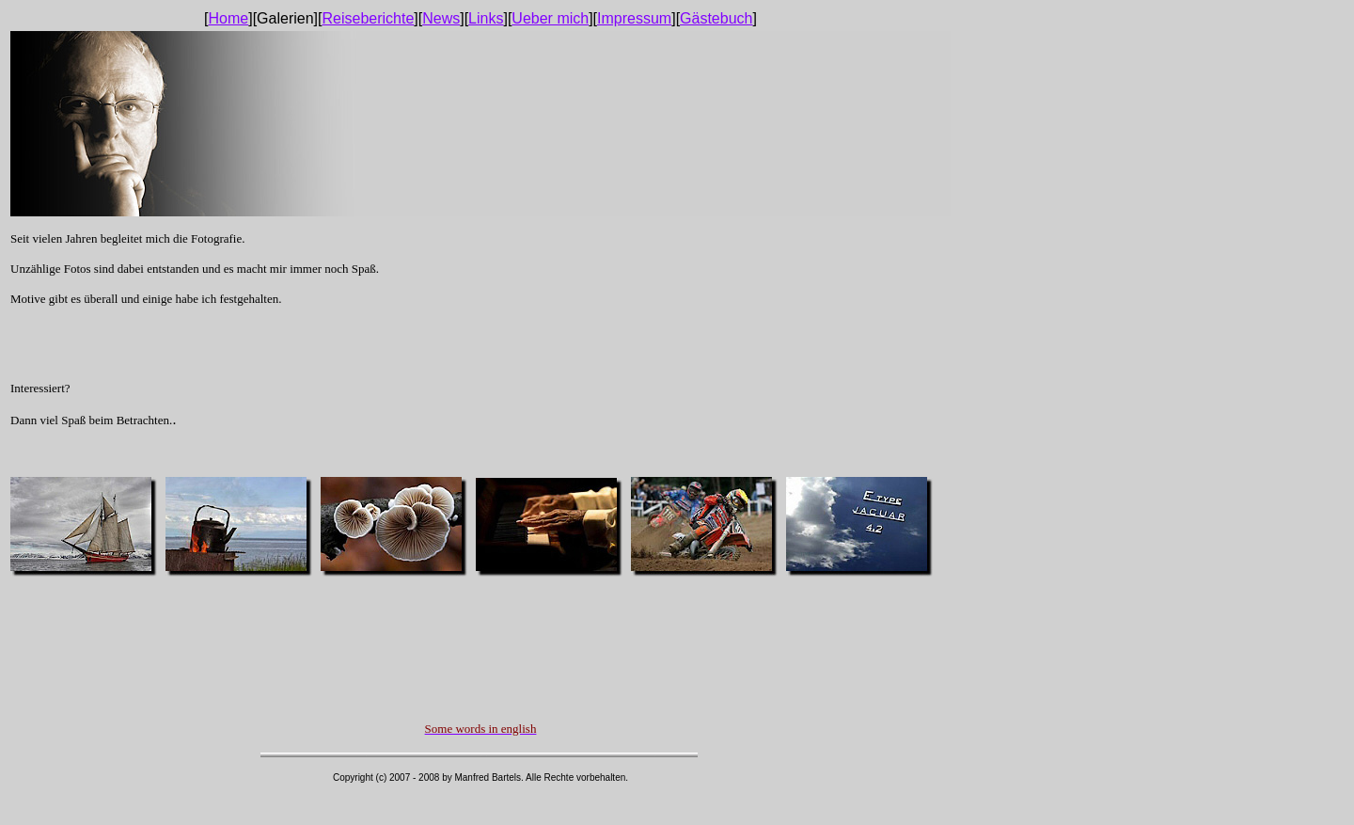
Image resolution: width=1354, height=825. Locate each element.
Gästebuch (716, 18)
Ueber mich (550, 18)
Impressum (634, 18)
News (441, 18)
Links (485, 18)
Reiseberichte (368, 18)
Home (229, 18)
